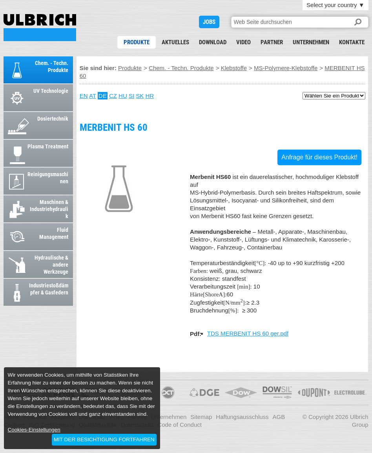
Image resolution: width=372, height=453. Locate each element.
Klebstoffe (234, 68)
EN (84, 95)
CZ (113, 95)
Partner (272, 42)
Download (212, 42)
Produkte (137, 42)
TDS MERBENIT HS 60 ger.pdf (247, 333)
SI (131, 95)
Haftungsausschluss (242, 416)
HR (149, 95)
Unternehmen (311, 42)
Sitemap (201, 416)
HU (123, 95)
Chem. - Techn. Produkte (181, 68)
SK (140, 95)
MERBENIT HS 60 (40, 27)
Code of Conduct (179, 424)
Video (243, 42)
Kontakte (352, 42)
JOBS (209, 21)
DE (102, 95)
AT (92, 95)
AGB (279, 416)
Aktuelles (175, 42)
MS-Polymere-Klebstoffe (285, 68)
